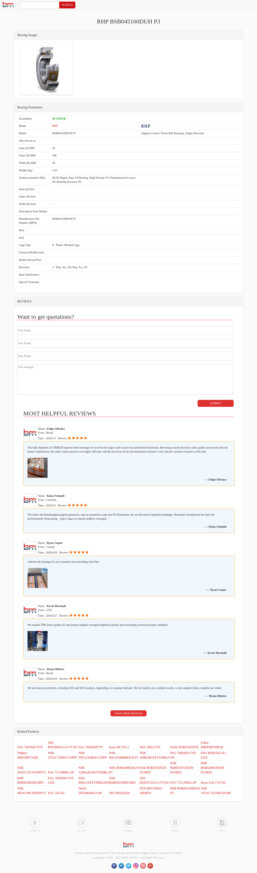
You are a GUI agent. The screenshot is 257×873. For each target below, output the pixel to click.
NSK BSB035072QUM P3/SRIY (182, 767)
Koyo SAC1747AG (213, 782)
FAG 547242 (56, 793)
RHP (55, 125)
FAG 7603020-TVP (30, 747)
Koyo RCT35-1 (119, 747)
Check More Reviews (129, 713)
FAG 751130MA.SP (183, 782)
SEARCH (67, 4)
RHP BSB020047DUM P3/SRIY (212, 767)
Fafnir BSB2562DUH (184, 747)
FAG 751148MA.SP (61, 772)
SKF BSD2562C (120, 793)
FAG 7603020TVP (91, 747)
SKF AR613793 (150, 747)
